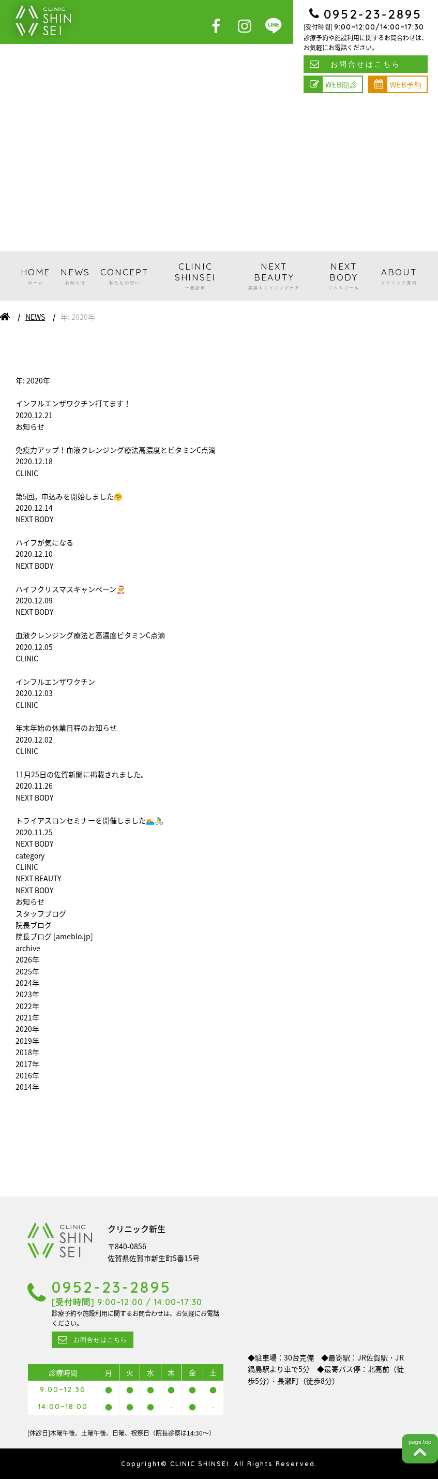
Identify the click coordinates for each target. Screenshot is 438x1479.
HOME (35, 276)
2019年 (27, 1041)
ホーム (5, 317)
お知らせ (30, 901)
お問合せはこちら (365, 64)
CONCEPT (124, 276)
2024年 (27, 983)
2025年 (27, 971)
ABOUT (399, 276)
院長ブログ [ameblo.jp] (54, 936)
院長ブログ (34, 925)
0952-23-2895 (373, 14)
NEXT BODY (344, 275)
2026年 (27, 959)
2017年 (27, 1064)
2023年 (27, 994)
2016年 (27, 1075)
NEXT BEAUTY (273, 275)
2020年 (27, 1029)
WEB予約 (406, 84)
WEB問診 (341, 84)
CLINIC (27, 867)
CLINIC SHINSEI (195, 275)
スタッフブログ (41, 913)
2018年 (27, 1052)
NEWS (75, 276)
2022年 (27, 1006)
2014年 (27, 1087)
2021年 (27, 1017)
